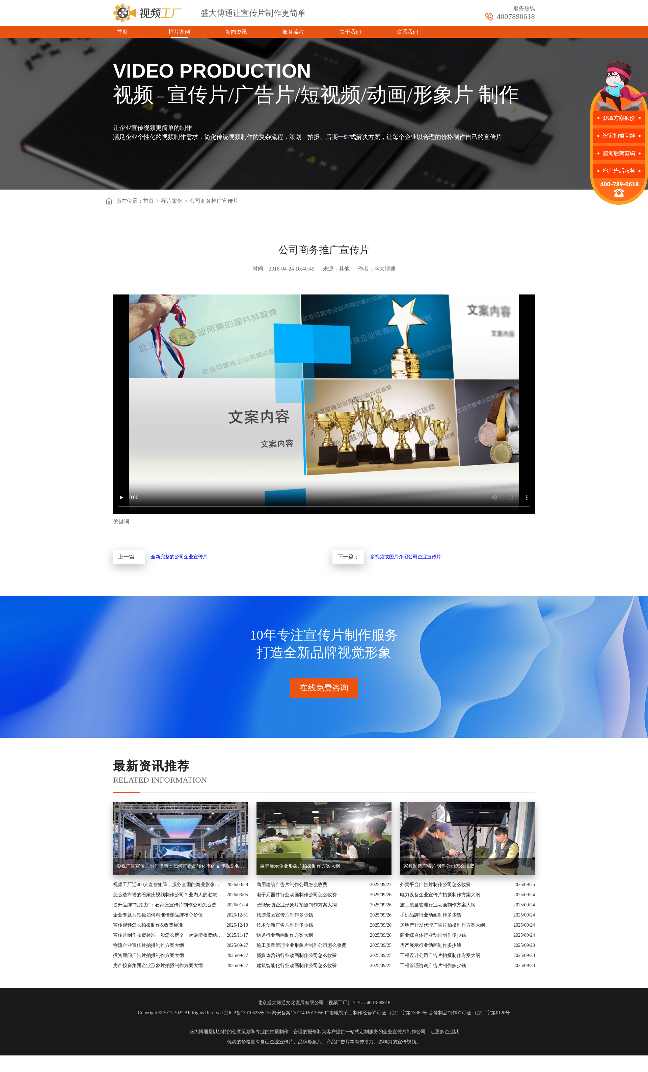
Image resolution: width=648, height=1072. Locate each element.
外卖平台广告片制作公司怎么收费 (435, 884)
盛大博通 (198, 1031)
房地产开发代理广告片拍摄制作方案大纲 (442, 925)
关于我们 (350, 32)
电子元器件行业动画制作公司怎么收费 (296, 894)
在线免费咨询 (324, 687)
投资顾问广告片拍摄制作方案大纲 (148, 955)
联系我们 (407, 32)
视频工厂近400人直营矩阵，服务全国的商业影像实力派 (168, 884)
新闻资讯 (236, 32)
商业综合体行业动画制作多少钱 (433, 935)
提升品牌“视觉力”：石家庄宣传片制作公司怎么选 (164, 904)
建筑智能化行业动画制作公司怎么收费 (296, 965)
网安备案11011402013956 (297, 1012)
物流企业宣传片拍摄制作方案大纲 (148, 945)
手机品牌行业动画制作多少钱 (430, 915)
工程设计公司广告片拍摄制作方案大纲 (440, 955)
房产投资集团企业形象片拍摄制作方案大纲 (158, 965)
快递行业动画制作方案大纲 (284, 935)
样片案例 (179, 32)
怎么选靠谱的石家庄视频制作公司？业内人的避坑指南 (168, 894)
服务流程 (293, 32)
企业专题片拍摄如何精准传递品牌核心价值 (158, 915)
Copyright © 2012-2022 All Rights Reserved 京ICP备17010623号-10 (204, 1012)
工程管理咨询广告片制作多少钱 (433, 965)
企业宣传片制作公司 (404, 1031)
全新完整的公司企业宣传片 (179, 556)
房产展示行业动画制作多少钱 (430, 945)
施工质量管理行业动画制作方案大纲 (438, 904)
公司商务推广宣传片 (214, 201)
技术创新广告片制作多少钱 (284, 925)
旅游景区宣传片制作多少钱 (284, 915)
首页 (122, 32)
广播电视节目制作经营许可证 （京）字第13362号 (376, 1012)
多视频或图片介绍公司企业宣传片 (405, 556)
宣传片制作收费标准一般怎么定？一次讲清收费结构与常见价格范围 (168, 935)
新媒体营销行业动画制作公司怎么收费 (296, 955)
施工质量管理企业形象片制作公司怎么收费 (301, 945)
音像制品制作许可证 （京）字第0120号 (469, 1012)
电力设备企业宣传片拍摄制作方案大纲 (440, 894)
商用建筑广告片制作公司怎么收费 (291, 884)
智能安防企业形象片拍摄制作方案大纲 (296, 904)
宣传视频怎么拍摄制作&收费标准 (148, 925)
